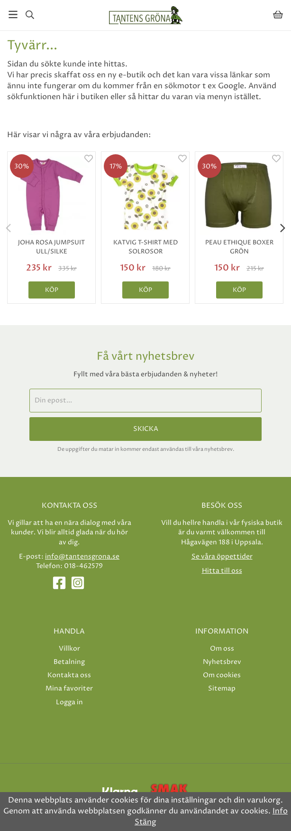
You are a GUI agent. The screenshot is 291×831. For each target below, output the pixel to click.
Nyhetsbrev (222, 661)
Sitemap (222, 688)
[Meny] (13, 14)
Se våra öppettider (222, 556)
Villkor (69, 648)
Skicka (145, 429)
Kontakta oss (69, 675)
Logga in (69, 702)
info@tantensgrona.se (82, 556)
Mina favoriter (69, 688)
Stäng (145, 822)
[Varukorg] (278, 14)
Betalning (69, 661)
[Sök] (29, 14)
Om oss (222, 648)
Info (280, 811)
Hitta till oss (222, 570)
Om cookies (222, 675)
